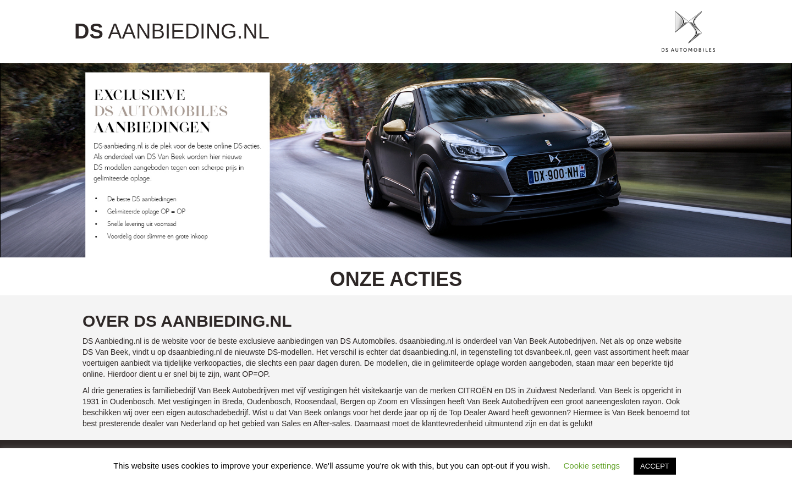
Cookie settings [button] (592, 465)
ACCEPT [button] (654, 466)
